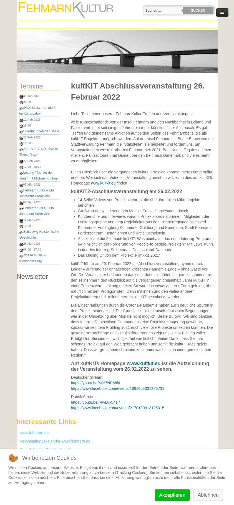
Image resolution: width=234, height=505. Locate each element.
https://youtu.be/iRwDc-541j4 (96, 402)
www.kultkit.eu (103, 183)
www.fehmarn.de (33, 433)
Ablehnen (208, 495)
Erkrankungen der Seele (41, 131)
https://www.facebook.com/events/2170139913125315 (117, 408)
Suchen (198, 10)
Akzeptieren (172, 495)
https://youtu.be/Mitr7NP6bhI (95, 383)
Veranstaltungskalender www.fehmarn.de (53, 441)
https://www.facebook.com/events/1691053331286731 (117, 388)
